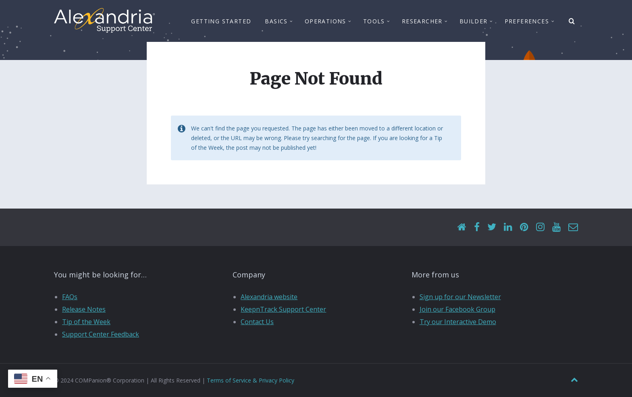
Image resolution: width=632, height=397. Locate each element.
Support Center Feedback (100, 334)
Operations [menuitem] (325, 21)
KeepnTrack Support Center (283, 309)
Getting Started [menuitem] (221, 21)
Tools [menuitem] (374, 21)
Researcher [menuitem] (422, 21)
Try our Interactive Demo (458, 321)
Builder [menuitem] (473, 21)
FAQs (69, 296)
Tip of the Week (86, 321)
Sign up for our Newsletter (460, 296)
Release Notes (84, 309)
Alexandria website (269, 296)
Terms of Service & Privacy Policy (250, 380)
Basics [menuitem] (276, 21)
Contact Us (257, 321)
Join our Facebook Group (457, 309)
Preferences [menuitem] (527, 21)
